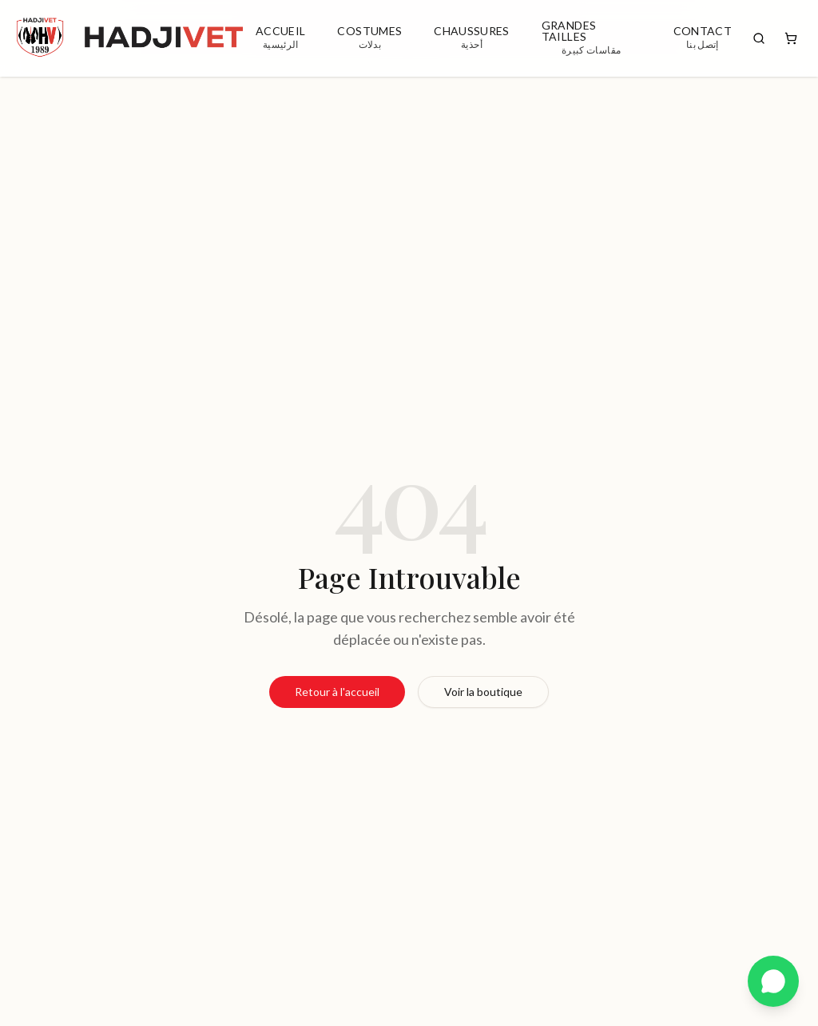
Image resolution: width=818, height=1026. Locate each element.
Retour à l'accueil (337, 691)
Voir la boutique (483, 691)
